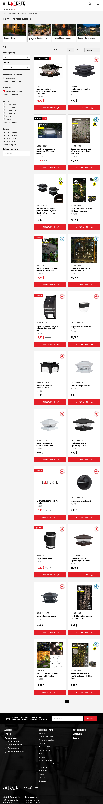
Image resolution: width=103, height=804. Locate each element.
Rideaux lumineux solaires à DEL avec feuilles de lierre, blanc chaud (81, 151)
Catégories (7, 88)
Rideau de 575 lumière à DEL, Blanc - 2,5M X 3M (81, 269)
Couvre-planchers (44, 747)
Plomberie (42, 774)
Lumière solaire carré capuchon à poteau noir (79, 444)
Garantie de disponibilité (14, 752)
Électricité (42, 778)
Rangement (42, 781)
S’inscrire (90, 718)
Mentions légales (11, 738)
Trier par (6, 63)
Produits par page (9, 52)
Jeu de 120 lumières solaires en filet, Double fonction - (47, 675)
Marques (6, 101)
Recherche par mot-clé (11, 149)
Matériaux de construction (47, 764)
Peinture (41, 754)
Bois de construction (45, 760)
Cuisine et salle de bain (46, 740)
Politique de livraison (13, 745)
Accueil (6, 13)
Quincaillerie (43, 771)
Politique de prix (12, 748)
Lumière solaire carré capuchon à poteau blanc (45, 444)
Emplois (7, 734)
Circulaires (77, 738)
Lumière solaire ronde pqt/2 (81, 501)
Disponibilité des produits (12, 75)
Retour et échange (12, 741)
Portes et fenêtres (44, 767)
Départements (14, 13)
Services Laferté (79, 730)
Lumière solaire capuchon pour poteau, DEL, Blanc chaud (45, 151)
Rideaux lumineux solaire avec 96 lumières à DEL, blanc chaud (81, 676)
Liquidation (77, 734)
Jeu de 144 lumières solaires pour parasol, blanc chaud (47, 269)
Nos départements (46, 730)
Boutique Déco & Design (46, 737)
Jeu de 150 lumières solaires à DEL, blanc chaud (81, 617)
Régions (6, 129)
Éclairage (42, 743)
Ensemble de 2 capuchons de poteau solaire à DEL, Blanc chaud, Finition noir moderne (46, 210)
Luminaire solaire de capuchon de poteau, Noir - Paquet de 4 (46, 91)
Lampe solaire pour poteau (80, 386)
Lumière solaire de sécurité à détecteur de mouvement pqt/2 (47, 328)
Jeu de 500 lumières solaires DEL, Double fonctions (81, 210)
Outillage (42, 757)
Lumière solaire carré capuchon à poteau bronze (80, 559)
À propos (8, 730)
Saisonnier (24, 13)
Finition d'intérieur (45, 750)
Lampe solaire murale (44, 558)
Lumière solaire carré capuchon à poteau (44, 387)
